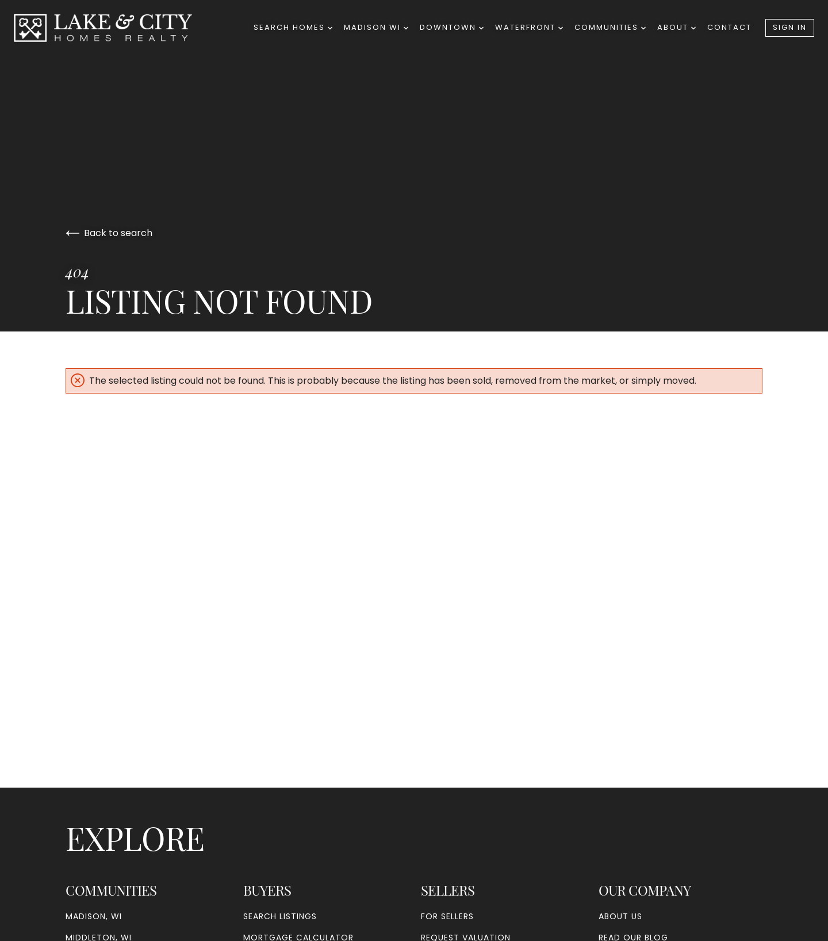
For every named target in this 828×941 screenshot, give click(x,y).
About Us (620, 916)
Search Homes (293, 27)
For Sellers (447, 916)
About (676, 27)
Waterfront (529, 27)
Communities (610, 27)
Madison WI (376, 27)
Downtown (452, 27)
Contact (729, 27)
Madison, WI (94, 916)
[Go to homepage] (114, 28)
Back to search (109, 233)
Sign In (790, 27)
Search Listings (280, 916)
